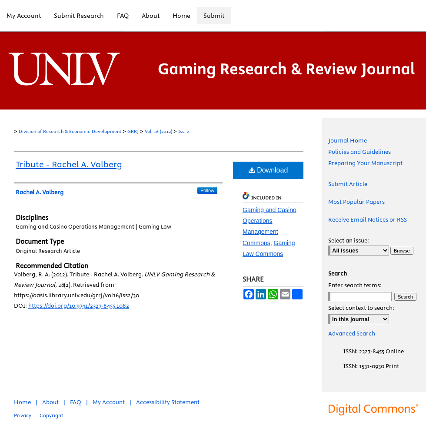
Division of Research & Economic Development (70, 131)
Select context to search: (361, 308)
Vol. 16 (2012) (158, 131)
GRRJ (133, 131)
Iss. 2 (183, 131)
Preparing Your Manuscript (365, 163)
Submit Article (347, 184)
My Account (109, 402)
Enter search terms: (355, 285)
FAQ (75, 402)
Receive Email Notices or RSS (367, 219)
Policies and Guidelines (359, 152)
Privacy (22, 415)
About (50, 402)
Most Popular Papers (356, 202)
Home (22, 402)
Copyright (51, 415)
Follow (207, 190)
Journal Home (347, 140)
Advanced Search (351, 333)
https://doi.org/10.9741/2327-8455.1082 (78, 305)
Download (268, 170)
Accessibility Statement (168, 402)
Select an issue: (348, 240)
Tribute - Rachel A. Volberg (69, 164)
